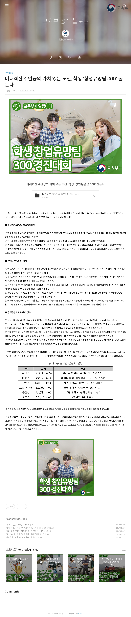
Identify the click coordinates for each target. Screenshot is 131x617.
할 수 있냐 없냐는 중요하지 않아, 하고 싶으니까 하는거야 (26, 534)
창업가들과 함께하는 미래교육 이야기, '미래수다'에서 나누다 (27, 531)
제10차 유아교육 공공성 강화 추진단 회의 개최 (22, 537)
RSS (70, 58)
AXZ (65, 613)
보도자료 (9, 73)
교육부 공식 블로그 (65, 21)
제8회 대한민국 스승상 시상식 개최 (18, 525)
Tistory (80, 613)
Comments (12, 591)
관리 (79, 58)
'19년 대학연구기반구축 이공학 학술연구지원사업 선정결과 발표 (29, 528)
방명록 (60, 58)
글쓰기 (51, 58)
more (124, 550)
